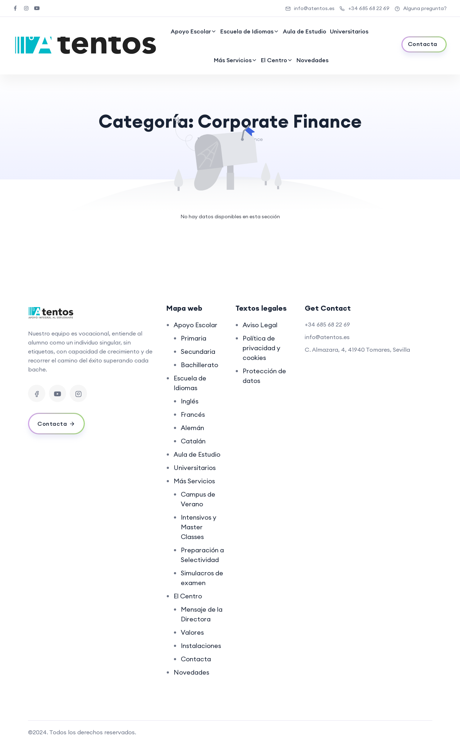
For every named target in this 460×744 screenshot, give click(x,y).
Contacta (196, 659)
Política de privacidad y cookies (261, 348)
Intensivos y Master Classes (198, 527)
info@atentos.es (310, 8)
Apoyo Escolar (191, 31)
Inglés (189, 401)
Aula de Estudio (304, 31)
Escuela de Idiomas (246, 31)
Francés (193, 414)
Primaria (193, 338)
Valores (192, 632)
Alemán (192, 428)
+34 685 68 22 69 (365, 8)
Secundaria (198, 351)
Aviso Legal (260, 325)
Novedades (312, 60)
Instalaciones (201, 646)
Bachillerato (199, 365)
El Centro (274, 60)
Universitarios (349, 31)
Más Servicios (233, 60)
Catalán (193, 441)
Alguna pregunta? (421, 8)
